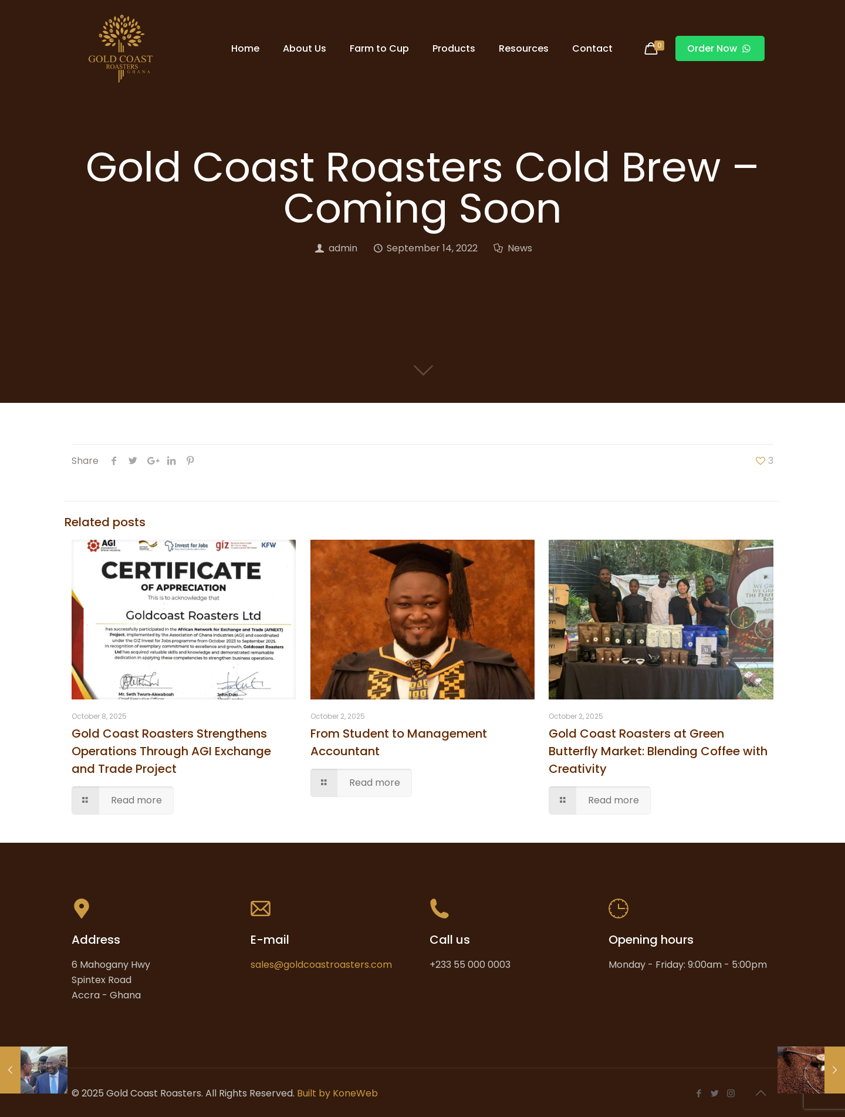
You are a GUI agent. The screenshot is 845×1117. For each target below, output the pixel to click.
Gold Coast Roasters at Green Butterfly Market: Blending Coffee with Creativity (658, 751)
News (520, 248)
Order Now (719, 48)
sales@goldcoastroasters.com (321, 964)
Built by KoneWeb (337, 1093)
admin (343, 248)
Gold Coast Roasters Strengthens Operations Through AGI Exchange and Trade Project (171, 751)
